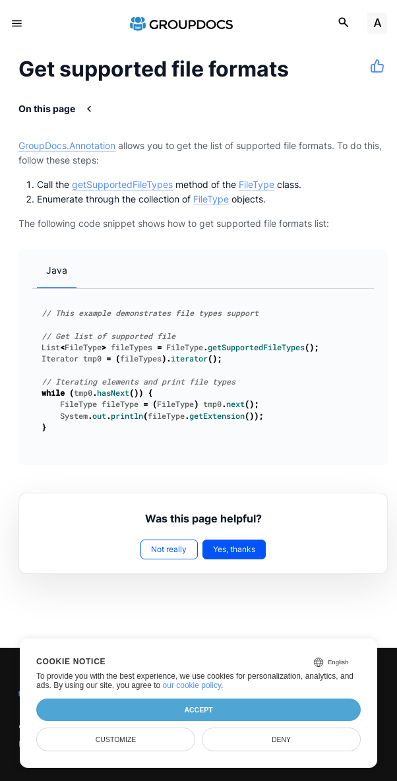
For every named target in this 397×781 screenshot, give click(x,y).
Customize (116, 739)
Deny (281, 739)
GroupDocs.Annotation (66, 145)
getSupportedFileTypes (122, 184)
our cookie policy (192, 685)
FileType (256, 184)
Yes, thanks (234, 549)
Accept (198, 710)
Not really (169, 549)
